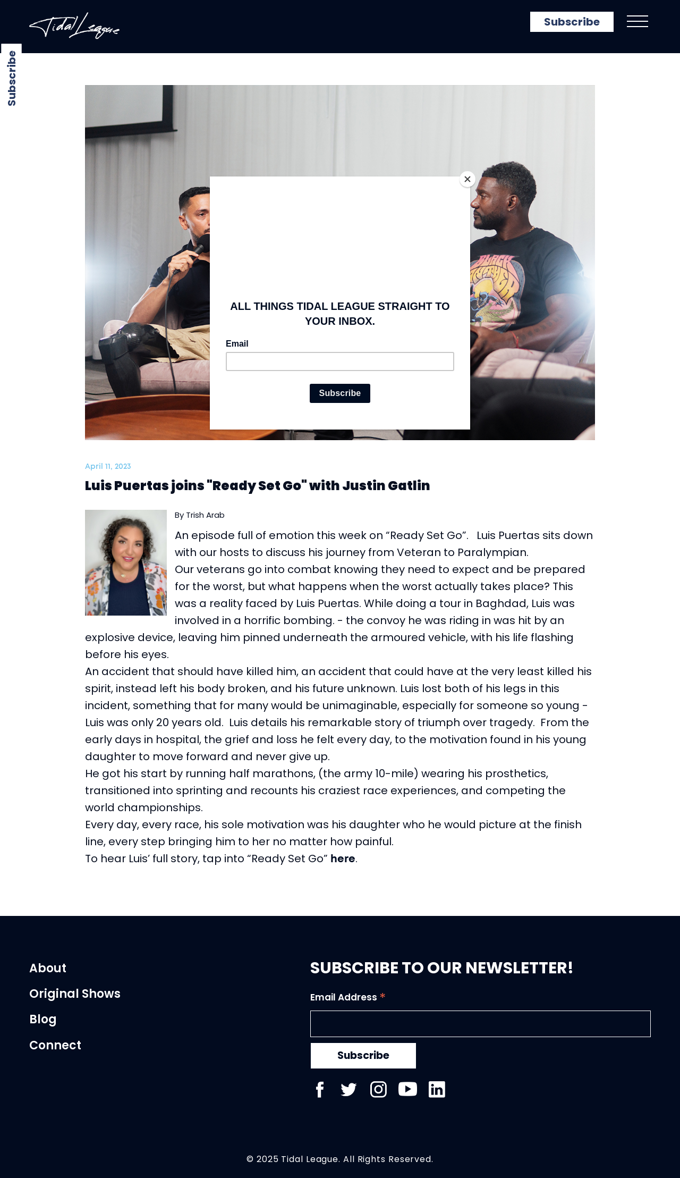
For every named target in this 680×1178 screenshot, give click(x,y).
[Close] (467, 179)
